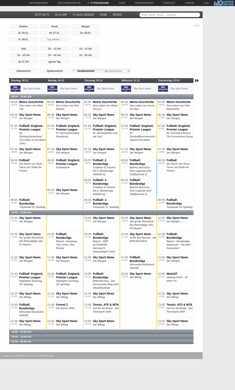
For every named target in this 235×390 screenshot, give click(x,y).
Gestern (23, 26)
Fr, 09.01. (23, 39)
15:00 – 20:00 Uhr (22, 332)
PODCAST (168, 3)
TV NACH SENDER (83, 14)
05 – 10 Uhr (54, 48)
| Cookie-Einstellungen (43, 355)
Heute (54, 26)
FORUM (188, 3)
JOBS (120, 3)
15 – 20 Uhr (23, 55)
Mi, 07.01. (54, 33)
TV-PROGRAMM (98, 3)
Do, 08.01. (85, 33)
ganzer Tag (55, 61)
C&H (205, 3)
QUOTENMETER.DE (67, 3)
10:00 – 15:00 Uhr (22, 212)
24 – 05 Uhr (85, 55)
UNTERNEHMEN (37, 3)
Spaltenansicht (55, 71)
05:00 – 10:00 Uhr (22, 96)
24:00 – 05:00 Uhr (22, 341)
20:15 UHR (61, 14)
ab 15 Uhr (23, 61)
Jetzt (23, 48)
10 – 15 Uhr (85, 48)
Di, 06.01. (23, 33)
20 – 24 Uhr (54, 55)
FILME (103, 14)
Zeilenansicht (23, 71)
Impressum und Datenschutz (17, 355)
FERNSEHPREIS (143, 3)
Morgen (85, 26)
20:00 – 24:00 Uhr (22, 336)
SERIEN (117, 14)
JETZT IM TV (42, 14)
